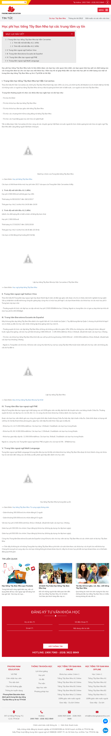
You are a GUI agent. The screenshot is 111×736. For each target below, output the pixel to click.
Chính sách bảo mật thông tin (45, 725)
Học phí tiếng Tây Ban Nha (22, 179)
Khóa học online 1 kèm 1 (69, 674)
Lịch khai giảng (42, 671)
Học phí (42, 675)
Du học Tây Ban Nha (57, 18)
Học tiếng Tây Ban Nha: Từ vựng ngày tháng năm (30, 507)
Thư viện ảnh (14, 682)
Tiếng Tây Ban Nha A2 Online (69, 682)
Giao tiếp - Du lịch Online (69, 702)
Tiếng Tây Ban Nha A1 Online (69, 678)
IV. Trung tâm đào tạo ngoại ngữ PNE (22, 57)
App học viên (41, 687)
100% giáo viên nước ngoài (69, 698)
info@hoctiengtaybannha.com (97, 716)
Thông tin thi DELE (75, 18)
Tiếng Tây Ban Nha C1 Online (69, 694)
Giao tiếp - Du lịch (97, 702)
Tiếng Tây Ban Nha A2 (97, 682)
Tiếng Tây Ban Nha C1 (97, 694)
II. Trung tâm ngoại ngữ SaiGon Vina (21, 50)
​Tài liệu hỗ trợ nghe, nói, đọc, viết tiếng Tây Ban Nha (92, 587)
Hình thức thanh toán (69, 725)
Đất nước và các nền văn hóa (97, 18)
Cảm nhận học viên (14, 678)
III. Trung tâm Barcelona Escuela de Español (25, 54)
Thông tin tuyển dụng (14, 690)
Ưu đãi (41, 679)
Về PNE (14, 674)
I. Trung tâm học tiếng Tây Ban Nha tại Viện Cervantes (29, 39)
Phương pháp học (41, 691)
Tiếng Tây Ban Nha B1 (97, 686)
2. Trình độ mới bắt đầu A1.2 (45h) (25, 46)
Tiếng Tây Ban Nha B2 (97, 690)
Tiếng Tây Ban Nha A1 (97, 678)
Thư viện (41, 683)
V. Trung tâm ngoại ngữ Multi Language (23, 61)
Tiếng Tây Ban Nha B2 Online (69, 690)
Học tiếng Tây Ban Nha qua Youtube (17, 586)
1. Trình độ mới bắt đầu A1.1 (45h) (25, 43)
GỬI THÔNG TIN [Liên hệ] (55, 646)
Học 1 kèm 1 (97, 674)
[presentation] (55, 638)
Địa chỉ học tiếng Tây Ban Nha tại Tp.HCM (27, 400)
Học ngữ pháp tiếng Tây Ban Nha (24, 287)
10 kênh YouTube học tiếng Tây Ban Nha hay (54, 587)
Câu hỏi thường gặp (14, 686)
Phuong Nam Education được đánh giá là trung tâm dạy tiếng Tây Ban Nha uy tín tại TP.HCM (14, 697)
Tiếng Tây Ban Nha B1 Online (69, 686)
